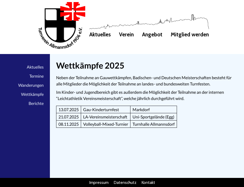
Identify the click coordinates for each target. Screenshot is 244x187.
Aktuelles (100, 34)
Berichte (36, 103)
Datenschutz (125, 182)
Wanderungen (31, 85)
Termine (36, 76)
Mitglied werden (190, 34)
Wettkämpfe (32, 94)
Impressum (99, 182)
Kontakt (148, 182)
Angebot (152, 34)
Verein (126, 34)
